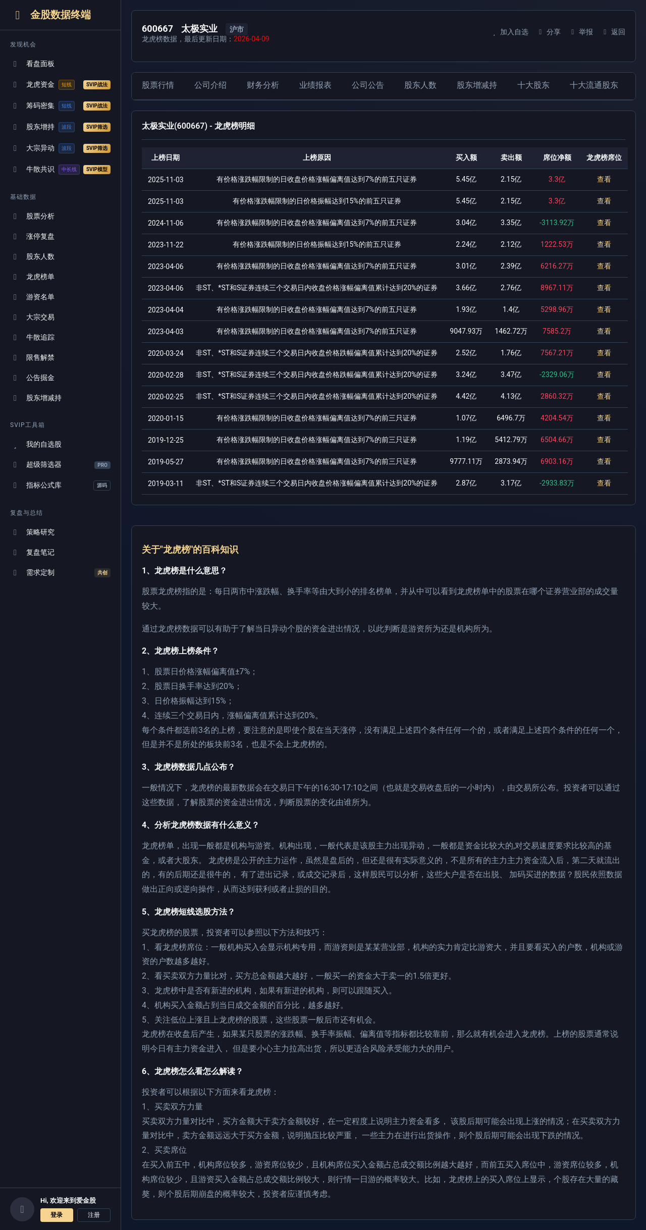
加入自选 (509, 32)
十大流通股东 (594, 85)
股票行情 (158, 85)
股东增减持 (36, 398)
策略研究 (32, 532)
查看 (604, 179)
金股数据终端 (50, 15)
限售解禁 (32, 357)
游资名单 (32, 297)
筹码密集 (60, 106)
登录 (56, 1214)
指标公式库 (60, 485)
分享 (548, 32)
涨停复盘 (32, 236)
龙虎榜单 (32, 277)
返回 (613, 32)
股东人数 (32, 256)
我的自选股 (36, 444)
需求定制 (60, 572)
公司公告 (368, 85)
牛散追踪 (32, 337)
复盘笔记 (32, 552)
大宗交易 (32, 317)
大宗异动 (60, 148)
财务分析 (263, 85)
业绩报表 (315, 85)
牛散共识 (60, 170)
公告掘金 (32, 377)
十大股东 (533, 85)
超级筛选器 (60, 464)
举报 (580, 32)
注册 (94, 1214)
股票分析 (32, 216)
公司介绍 (210, 85)
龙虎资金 (60, 85)
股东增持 (60, 127)
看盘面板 (32, 64)
